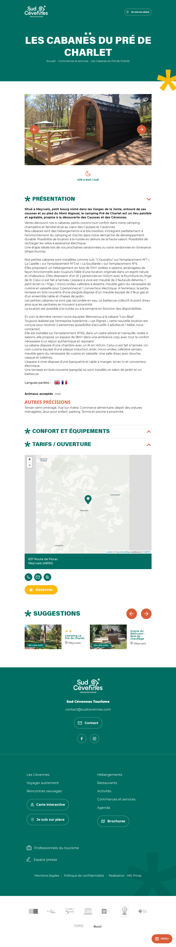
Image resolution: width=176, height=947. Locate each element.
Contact (88, 723)
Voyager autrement (43, 783)
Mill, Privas (134, 875)
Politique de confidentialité (84, 875)
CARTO (147, 552)
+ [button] (29, 459)
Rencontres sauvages (44, 791)
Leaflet (109, 552)
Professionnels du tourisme (53, 848)
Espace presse (42, 860)
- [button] (29, 465)
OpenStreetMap (123, 552)
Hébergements (109, 775)
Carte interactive (48, 805)
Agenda (103, 808)
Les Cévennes (38, 775)
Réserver (44, 590)
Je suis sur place (137, 12)
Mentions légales (46, 875)
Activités (104, 791)
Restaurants (107, 783)
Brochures (113, 821)
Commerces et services (116, 799)
